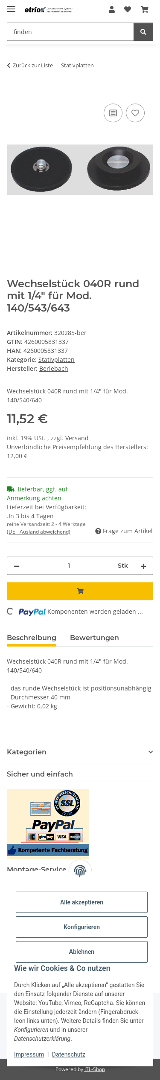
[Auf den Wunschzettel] (135, 113)
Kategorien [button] (27, 752)
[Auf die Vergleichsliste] (113, 113)
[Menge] (69, 566)
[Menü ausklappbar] (11, 5)
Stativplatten (56, 359)
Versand (77, 438)
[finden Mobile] (70, 32)
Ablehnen (81, 951)
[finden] (143, 32)
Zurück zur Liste (33, 65)
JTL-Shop (94, 1069)
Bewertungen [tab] (94, 638)
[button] (111, 9)
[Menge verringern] (16, 566)
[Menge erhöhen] (143, 566)
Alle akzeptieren (81, 902)
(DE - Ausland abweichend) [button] (38, 531)
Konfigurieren (82, 927)
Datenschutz (68, 1054)
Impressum (29, 1054)
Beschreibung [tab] (31, 638)
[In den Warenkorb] (13, 92)
